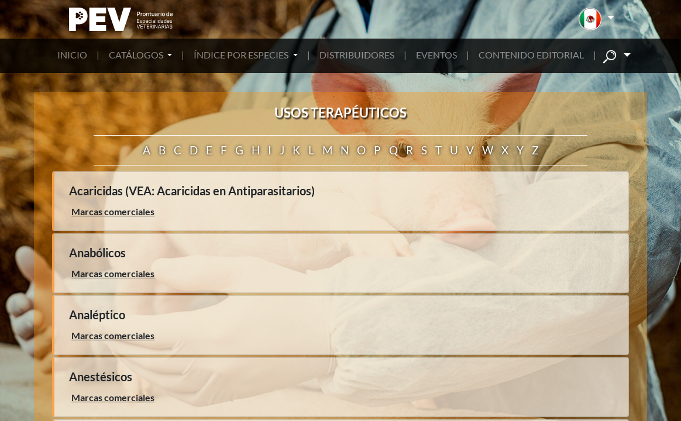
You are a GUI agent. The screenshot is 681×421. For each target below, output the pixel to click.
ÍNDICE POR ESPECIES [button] (242, 54)
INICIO (72, 54)
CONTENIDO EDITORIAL (531, 54)
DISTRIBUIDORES (356, 54)
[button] (596, 19)
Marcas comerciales (112, 211)
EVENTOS (436, 54)
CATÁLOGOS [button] (137, 54)
